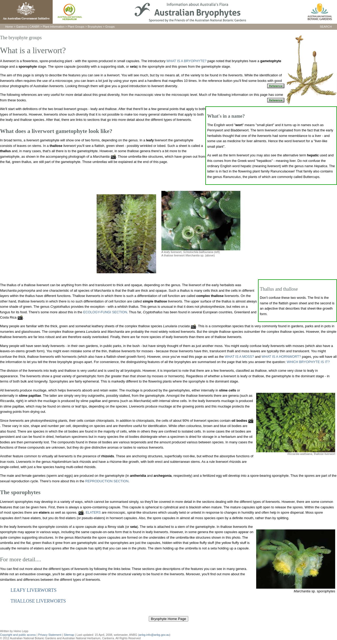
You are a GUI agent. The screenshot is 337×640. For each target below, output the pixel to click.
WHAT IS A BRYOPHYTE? (186, 61)
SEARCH (326, 26)
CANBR (34, 26)
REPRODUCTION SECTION (106, 481)
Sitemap (69, 634)
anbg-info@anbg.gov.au (154, 634)
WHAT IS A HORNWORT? (281, 357)
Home (9, 26)
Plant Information (54, 26)
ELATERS (93, 512)
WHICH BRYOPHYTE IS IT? (308, 362)
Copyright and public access (18, 634)
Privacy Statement (50, 634)
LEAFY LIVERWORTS (34, 590)
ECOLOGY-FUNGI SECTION (105, 312)
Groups (110, 26)
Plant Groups (76, 26)
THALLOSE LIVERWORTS (38, 601)
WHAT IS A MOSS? (239, 357)
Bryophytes (95, 26)
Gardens (21, 26)
